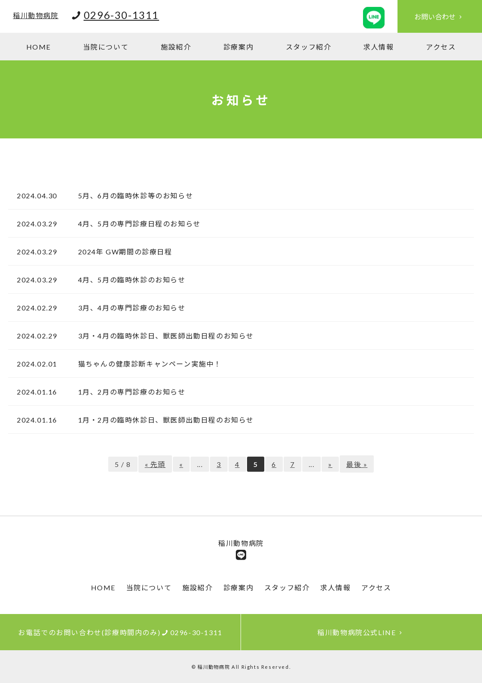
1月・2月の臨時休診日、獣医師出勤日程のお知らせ (162, 420)
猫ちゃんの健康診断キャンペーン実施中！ (146, 364)
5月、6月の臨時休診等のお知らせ (131, 195)
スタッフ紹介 (309, 47)
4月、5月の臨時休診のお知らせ (128, 280)
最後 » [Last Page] (356, 464)
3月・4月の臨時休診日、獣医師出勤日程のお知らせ (162, 336)
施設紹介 (176, 47)
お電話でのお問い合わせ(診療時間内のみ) (120, 632)
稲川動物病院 (36, 15)
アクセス (441, 47)
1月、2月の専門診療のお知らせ (128, 392)
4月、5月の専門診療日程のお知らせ (135, 223)
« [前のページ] (181, 464)
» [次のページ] (330, 464)
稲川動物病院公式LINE (361, 632)
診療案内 (238, 47)
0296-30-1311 (121, 15)
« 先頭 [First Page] (155, 464)
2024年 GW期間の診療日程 (121, 252)
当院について (106, 47)
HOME (38, 47)
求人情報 (378, 47)
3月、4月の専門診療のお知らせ (128, 308)
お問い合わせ (439, 17)
